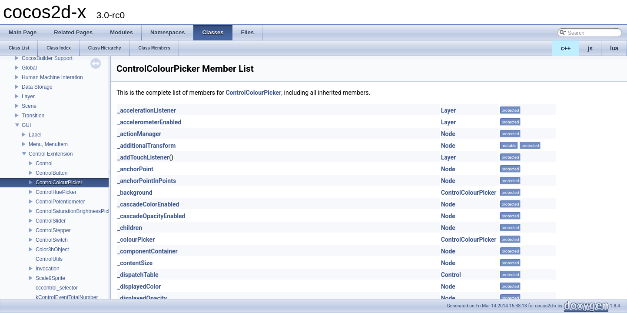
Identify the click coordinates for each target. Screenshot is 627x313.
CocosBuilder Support (47, 58)
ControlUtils (49, 259)
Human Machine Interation (52, 77)
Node (448, 133)
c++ (566, 48)
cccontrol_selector (57, 288)
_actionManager (139, 133)
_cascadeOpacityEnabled (151, 216)
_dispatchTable (138, 274)
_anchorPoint (135, 169)
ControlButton (51, 173)
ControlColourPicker (59, 183)
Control (44, 163)
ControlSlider (51, 221)
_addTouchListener (143, 157)
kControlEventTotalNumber (67, 297)
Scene (29, 106)
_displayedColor (139, 286)
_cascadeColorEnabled (148, 204)
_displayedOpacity (142, 298)
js (590, 48)
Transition (33, 116)
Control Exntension (51, 154)
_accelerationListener (146, 110)
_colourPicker (136, 239)
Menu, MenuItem (48, 144)
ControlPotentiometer (60, 202)
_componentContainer (147, 251)
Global (29, 68)
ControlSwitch (52, 240)
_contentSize (135, 263)
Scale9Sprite (50, 278)
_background (135, 192)
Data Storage (37, 87)
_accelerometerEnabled (149, 122)
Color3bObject (52, 249)
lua (614, 48)
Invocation (48, 269)
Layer (28, 96)
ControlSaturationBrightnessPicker (75, 211)
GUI (26, 125)
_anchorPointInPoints (146, 180)
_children (129, 227)
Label (35, 135)
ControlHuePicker (56, 192)
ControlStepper (53, 230)
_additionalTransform (146, 145)
